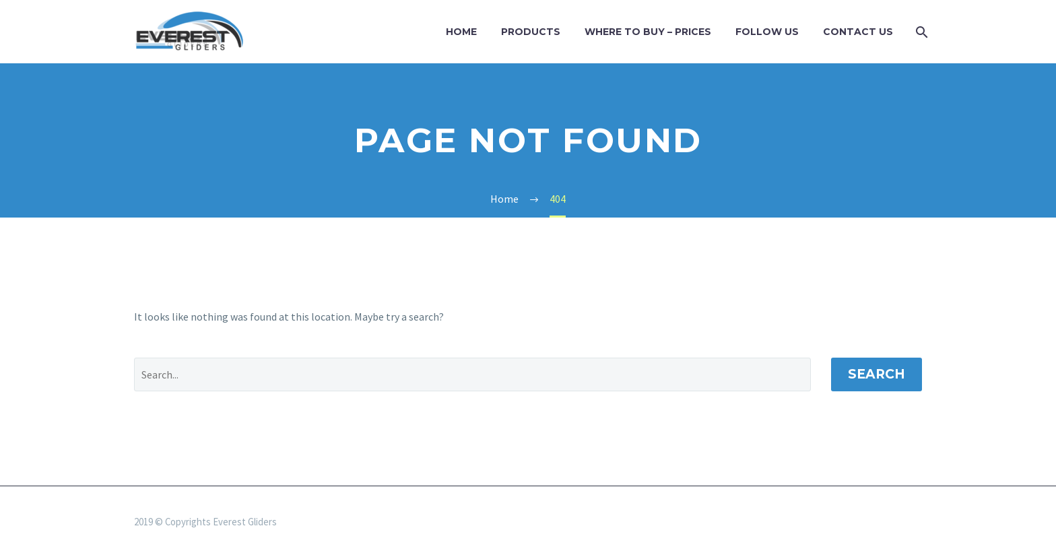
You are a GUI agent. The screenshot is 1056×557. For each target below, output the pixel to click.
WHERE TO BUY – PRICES (648, 32)
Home (461, 32)
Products (530, 32)
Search (876, 374)
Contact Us (858, 32)
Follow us (767, 32)
